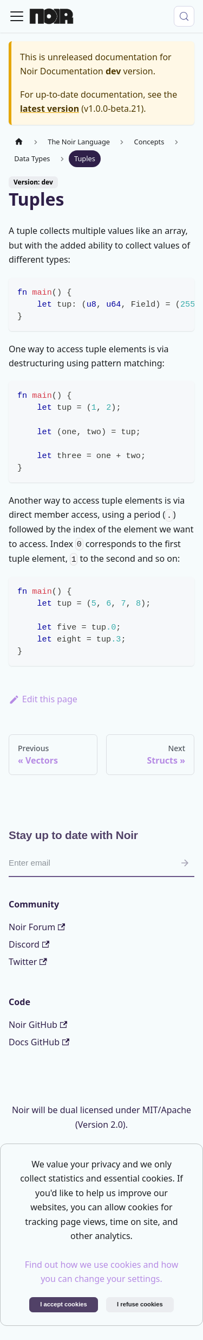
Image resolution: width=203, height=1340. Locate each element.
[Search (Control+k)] (184, 16)
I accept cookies (63, 1304)
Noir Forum (37, 927)
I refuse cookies (140, 1304)
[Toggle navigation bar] (17, 16)
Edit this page (43, 699)
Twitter (28, 962)
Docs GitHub (39, 1042)
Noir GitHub (38, 1025)
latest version (49, 109)
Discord (29, 944)
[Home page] (19, 142)
